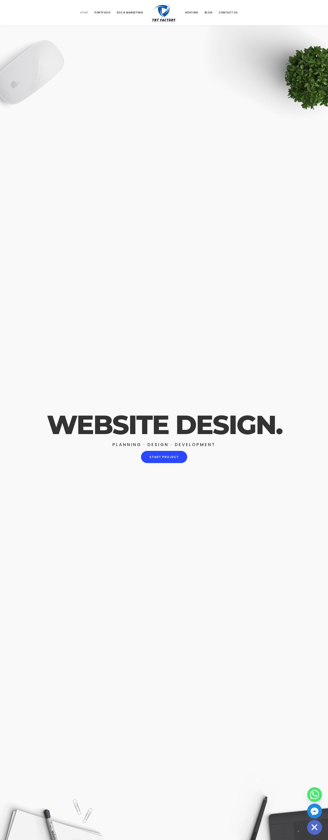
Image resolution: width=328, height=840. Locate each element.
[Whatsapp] (314, 794)
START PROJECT (164, 458)
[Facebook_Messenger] (314, 811)
